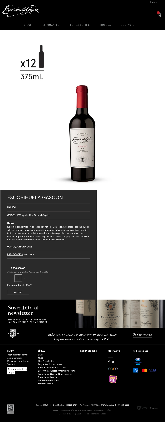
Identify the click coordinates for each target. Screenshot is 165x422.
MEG (40, 358)
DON (40, 355)
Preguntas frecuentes (17, 355)
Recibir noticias (142, 334)
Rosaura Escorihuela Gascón (52, 368)
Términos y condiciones (18, 361)
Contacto (11, 364)
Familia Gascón (45, 384)
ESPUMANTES (51, 25)
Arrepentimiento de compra (17, 371)
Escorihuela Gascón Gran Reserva (55, 374)
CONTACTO (128, 25)
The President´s (45, 361)
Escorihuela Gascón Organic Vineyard (56, 371)
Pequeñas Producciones (50, 364)
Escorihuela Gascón (35, 197)
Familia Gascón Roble (48, 380)
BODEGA (105, 25)
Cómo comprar (14, 358)
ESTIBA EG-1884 (80, 25)
